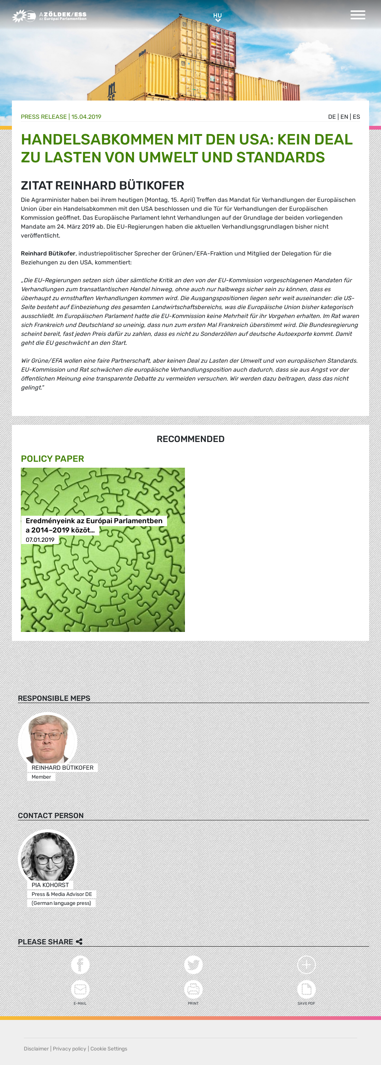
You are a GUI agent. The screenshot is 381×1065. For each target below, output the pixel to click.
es (356, 116)
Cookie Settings (108, 1049)
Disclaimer (36, 1049)
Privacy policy (69, 1049)
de (332, 116)
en (344, 116)
